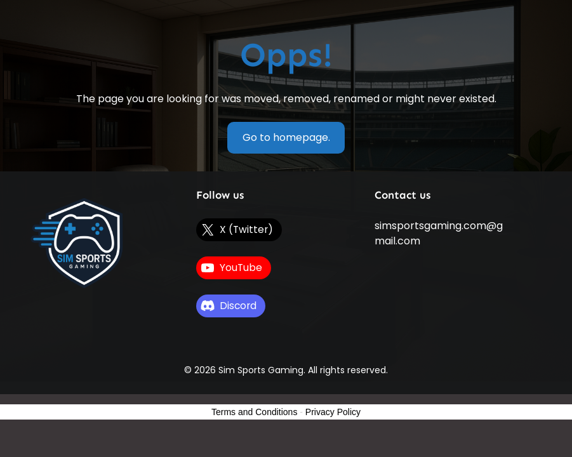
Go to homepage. (286, 137)
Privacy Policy (333, 412)
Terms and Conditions (254, 412)
